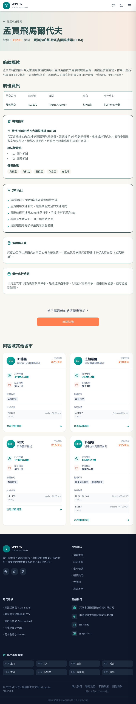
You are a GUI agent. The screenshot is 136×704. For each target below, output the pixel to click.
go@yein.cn (85, 633)
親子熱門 (77, 575)
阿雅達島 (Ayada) (13, 627)
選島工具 (77, 555)
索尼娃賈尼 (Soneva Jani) (17, 620)
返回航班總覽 (12, 21)
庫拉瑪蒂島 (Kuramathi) (16, 607)
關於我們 (77, 686)
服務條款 (117, 686)
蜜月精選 (77, 568)
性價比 (76, 582)
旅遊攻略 (77, 588)
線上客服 (84, 624)
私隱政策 (104, 686)
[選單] (129, 6)
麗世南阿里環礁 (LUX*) (16, 614)
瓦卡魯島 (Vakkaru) (14, 634)
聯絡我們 (90, 686)
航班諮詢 (68, 321)
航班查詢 (77, 561)
